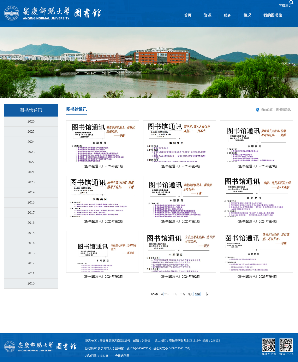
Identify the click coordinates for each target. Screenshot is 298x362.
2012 (31, 263)
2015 (31, 233)
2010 (31, 283)
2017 (31, 212)
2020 (31, 182)
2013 (31, 253)
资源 (207, 15)
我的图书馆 (272, 15)
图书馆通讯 (283, 109)
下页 (182, 294)
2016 (31, 223)
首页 (187, 15)
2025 (31, 131)
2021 (31, 172)
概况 (247, 15)
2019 (31, 192)
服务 (227, 15)
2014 (31, 243)
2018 (31, 202)
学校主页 (285, 5)
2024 (31, 142)
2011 (31, 273)
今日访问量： (123, 355)
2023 (31, 152)
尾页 (190, 294)
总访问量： (96, 355)
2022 (31, 162)
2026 (31, 121)
